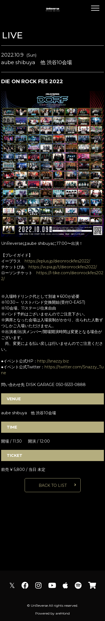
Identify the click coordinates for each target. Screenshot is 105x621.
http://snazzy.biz (53, 361)
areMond (62, 613)
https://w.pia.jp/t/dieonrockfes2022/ (63, 266)
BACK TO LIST (53, 485)
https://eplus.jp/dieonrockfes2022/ (57, 261)
